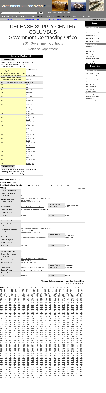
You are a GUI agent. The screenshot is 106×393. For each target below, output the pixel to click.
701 (77, 356)
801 (15, 367)
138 (23, 299)
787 (37, 365)
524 (50, 338)
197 (32, 305)
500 (28, 336)
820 (15, 369)
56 (30, 291)
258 (50, 310)
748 (32, 362)
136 (15, 299)
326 (15, 318)
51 (12, 291)
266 (1, 313)
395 (68, 324)
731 (41, 360)
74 (12, 293)
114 (1, 297)
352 (46, 320)
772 (55, 364)
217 (37, 307)
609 (6, 348)
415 (72, 326)
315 (50, 316)
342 (1, 320)
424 (28, 328)
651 (23, 352)
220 (50, 307)
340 (77, 318)
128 (63, 297)
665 (1, 354)
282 (72, 313)
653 (32, 352)
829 (55, 369)
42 (63, 289)
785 (28, 365)
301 (72, 314)
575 (23, 344)
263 (72, 310)
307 (15, 316)
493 (81, 334)
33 (30, 289)
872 (77, 373)
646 (1, 352)
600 (50, 346)
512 (81, 336)
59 (41, 291)
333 (46, 318)
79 (30, 293)
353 (50, 320)
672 (32, 354)
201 (50, 305)
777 (77, 364)
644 (77, 350)
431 (59, 328)
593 (19, 346)
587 (77, 344)
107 (54, 295)
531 (81, 338)
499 (23, 336)
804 (28, 367)
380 (1, 324)
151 (81, 299)
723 (6, 360)
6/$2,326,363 (29, 92)
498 (19, 336)
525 (55, 338)
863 (37, 373)
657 (50, 352)
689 (23, 356)
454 (77, 330)
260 (59, 310)
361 (1, 322)
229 (6, 309)
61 (49, 291)
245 (77, 309)
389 (41, 324)
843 (32, 371)
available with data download (75, 283)
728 (28, 360)
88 (63, 293)
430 (55, 328)
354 (55, 320)
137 (19, 299)
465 (41, 332)
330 (32, 318)
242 (63, 309)
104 (41, 295)
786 (32, 365)
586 (72, 344)
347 (23, 320)
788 (41, 365)
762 (10, 364)
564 (59, 342)
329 (28, 318)
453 (72, 330)
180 (41, 303)
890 (72, 375)
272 (28, 313)
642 (68, 350)
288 (15, 314)
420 (10, 328)
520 (32, 338)
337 (63, 318)
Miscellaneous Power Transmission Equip (32, 267)
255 (37, 310)
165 (59, 301)
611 (15, 348)
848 (55, 371)
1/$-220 (28, 84)
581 (50, 344)
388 (37, 324)
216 (32, 307)
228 (1, 309)
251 (19, 310)
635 (37, 350)
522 (41, 338)
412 (59, 326)
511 (77, 336)
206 (72, 305)
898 (23, 377)
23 (79, 287)
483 (37, 334)
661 (68, 352)
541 (41, 340)
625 (77, 348)
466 (46, 332)
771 (50, 364)
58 (38, 291)
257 (46, 310)
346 (19, 320)
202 (55, 305)
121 (32, 297)
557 (28, 342)
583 (59, 344)
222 (59, 307)
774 (63, 364)
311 (32, 316)
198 (37, 305)
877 (15, 375)
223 (63, 307)
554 (15, 342)
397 (77, 324)
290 (23, 314)
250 (15, 310)
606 (77, 346)
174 (15, 303)
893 (1, 377)
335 (55, 318)
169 (77, 301)
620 (55, 348)
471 (68, 332)
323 (1, 318)
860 (23, 373)
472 (72, 332)
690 (28, 356)
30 (19, 289)
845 (41, 371)
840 (19, 371)
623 (68, 348)
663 (77, 352)
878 (19, 375)
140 (32, 299)
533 (6, 340)
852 (72, 371)
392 (55, 324)
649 (15, 352)
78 (27, 293)
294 (41, 314)
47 (82, 289)
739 (77, 360)
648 (10, 352)
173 (10, 303)
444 (32, 330)
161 (41, 301)
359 (77, 320)
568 (77, 342)
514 (6, 338)
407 (37, 326)
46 (78, 289)
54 (23, 291)
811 (59, 367)
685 (6, 356)
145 (55, 299)
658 (55, 352)
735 (59, 360)
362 (6, 322)
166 (63, 301)
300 (68, 314)
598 (41, 346)
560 (41, 342)
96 (8, 295)
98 (16, 295)
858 (15, 373)
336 (59, 318)
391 (50, 324)
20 (68, 287)
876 (10, 375)
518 (23, 338)
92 (78, 293)
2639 (38, 377)
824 (32, 369)
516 (15, 338)
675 (46, 354)
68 (74, 291)
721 (81, 358)
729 (32, 360)
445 (37, 330)
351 (41, 320)
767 (32, 364)
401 (10, 326)
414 (68, 326)
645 (81, 350)
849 (59, 371)
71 (1, 293)
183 (55, 303)
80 (34, 293)
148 (68, 299)
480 (23, 334)
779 (1, 365)
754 (59, 362)
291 (28, 314)
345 (15, 320)
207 (77, 305)
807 (41, 367)
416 (77, 326)
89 (67, 293)
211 (10, 307)
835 (81, 369)
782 (15, 365)
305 (6, 316)
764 (19, 364)
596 (32, 346)
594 (23, 346)
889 (68, 375)
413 (63, 326)
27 (8, 289)
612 (19, 348)
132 (81, 297)
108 (59, 295)
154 (10, 301)
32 (27, 289)
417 (81, 326)
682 (77, 354)
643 (72, 350)
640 (59, 350)
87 (60, 293)
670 (23, 354)
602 (59, 346)
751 (46, 362)
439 (10, 330)
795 (72, 365)
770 (46, 364)
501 (32, 336)
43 (67, 289)
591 (10, 346)
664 (81, 352)
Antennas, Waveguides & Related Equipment (33, 237)
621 (59, 348)
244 (72, 309)
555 (19, 342)
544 (55, 340)
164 (55, 301)
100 (23, 295)
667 (10, 354)
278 (55, 313)
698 (63, 356)
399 (1, 326)
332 (41, 318)
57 (34, 291)
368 (32, 322)
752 (50, 362)
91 (74, 293)
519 (28, 338)
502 (37, 336)
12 (39, 287)
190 (1, 305)
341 (81, 318)
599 (46, 346)
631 (19, 350)
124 (46, 297)
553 (10, 342)
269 (15, 313)
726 (19, 360)
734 (55, 360)
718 (68, 358)
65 (63, 291)
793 (63, 365)
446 (41, 330)
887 (59, 375)
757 (72, 362)
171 (1, 303)
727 (23, 360)
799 (6, 367)
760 (1, 364)
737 (68, 360)
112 (77, 295)
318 (63, 316)
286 (6, 314)
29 (16, 289)
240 (55, 309)
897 (19, 377)
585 (68, 344)
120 (28, 297)
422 (19, 328)
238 (46, 309)
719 (72, 358)
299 (63, 314)
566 (68, 342)
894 (6, 377)
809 (50, 367)
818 (6, 369)
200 (46, 305)
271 (23, 313)
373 (55, 322)
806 (37, 367)
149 (72, 299)
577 (32, 344)
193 (15, 305)
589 (1, 346)
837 (6, 371)
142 (41, 299)
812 (63, 367)
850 (63, 371)
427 (41, 328)
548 (72, 340)
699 (68, 356)
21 (72, 287)
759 (81, 362)
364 (15, 322)
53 (19, 291)
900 (32, 377)
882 (37, 375)
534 (10, 340)
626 (81, 348)
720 (77, 358)
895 (10, 377)
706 (15, 358)
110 (68, 295)
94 (1, 295)
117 (15, 297)
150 (77, 299)
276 (46, 313)
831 (63, 369)
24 (83, 287)
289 (19, 314)
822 (23, 369)
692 (37, 356)
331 (37, 318)
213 (19, 307)
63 (56, 291)
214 (23, 307)
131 (77, 297)
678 (59, 354)
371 (46, 322)
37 (45, 289)
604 (68, 346)
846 (46, 371)
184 (59, 303)
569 (81, 342)
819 (10, 369)
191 (6, 305)
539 (32, 340)
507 (59, 336)
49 (5, 291)
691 (32, 356)
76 (19, 293)
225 (72, 307)
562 (50, 342)
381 (6, 324)
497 (15, 336)
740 (81, 360)
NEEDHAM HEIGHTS (27, 201)
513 (1, 338)
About (76, 20)
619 (50, 348)
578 (37, 344)
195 (23, 305)
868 (59, 373)
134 (6, 299)
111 (72, 295)
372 (50, 322)
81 (38, 293)
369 (37, 322)
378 (77, 322)
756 (68, 362)
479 (19, 334)
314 (46, 316)
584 (63, 344)
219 (46, 307)
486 (50, 334)
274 (37, 313)
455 (81, 330)
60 (45, 291)
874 (1, 375)
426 (37, 328)
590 (6, 346)
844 (37, 371)
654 (37, 352)
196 (28, 305)
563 (55, 342)
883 (41, 375)
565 (63, 342)
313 (41, 316)
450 (59, 330)
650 (19, 352)
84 (49, 293)
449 (55, 330)
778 (81, 364)
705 (10, 358)
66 (67, 291)
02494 (38, 201)
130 (72, 297)
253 (28, 310)
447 (46, 330)
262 (68, 310)
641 (63, 350)
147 (63, 299)
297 (55, 314)
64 (60, 291)
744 (15, 362)
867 (55, 373)
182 (50, 303)
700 (72, 356)
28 (12, 289)
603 (63, 346)
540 (37, 340)
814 (72, 367)
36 (41, 289)
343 (6, 320)
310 (28, 316)
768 (37, 364)
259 (55, 310)
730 (37, 360)
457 (6, 332)
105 (45, 295)
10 (31, 287)
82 (41, 293)
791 (55, 365)
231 (15, 309)
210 (6, 307)
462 (28, 332)
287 (10, 314)
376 (68, 322)
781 (10, 365)
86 (56, 293)
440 (15, 330)
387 (32, 324)
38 (49, 289)
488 (59, 334)
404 (23, 326)
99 (19, 295)
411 (55, 326)
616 (37, 348)
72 (5, 293)
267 (6, 313)
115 (6, 297)
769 (41, 364)
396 (72, 324)
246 (81, 309)
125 (50, 297)
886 (55, 375)
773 (59, 364)
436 (81, 328)
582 (55, 344)
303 (81, 314)
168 (72, 301)
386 (28, 324)
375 (63, 322)
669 (19, 354)
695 (50, 356)
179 (37, 303)
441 (19, 330)
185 (63, 303)
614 (28, 348)
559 (37, 342)
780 (6, 365)
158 (28, 301)
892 (81, 375)
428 (46, 328)
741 (1, 362)
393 (59, 324)
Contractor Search (32, 20)
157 (23, 301)
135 (10, 299)
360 (81, 320)
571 (6, 344)
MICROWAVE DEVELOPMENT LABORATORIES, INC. (36, 198)
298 (59, 314)
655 (41, 352)
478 (15, 334)
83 (45, 293)
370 (41, 322)
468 (55, 332)
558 (32, 342)
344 (10, 320)
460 (19, 332)
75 (16, 293)
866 (50, 373)
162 (46, 301)
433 (68, 328)
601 (55, 346)
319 (68, 316)
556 (23, 342)
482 (32, 334)
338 (68, 318)
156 (19, 301)
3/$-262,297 (29, 89)
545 (59, 340)
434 (72, 328)
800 (10, 367)
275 (41, 313)
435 (77, 328)
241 (59, 309)
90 (71, 293)
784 (23, 365)
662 (72, 352)
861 (28, 373)
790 (50, 365)
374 (59, 322)
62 (52, 291)
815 (77, 367)
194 (19, 305)
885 (50, 375)
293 (37, 314)
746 (23, 362)
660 (63, 352)
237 (41, 309)
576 (28, 344)
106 (50, 295)
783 (19, 365)
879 (23, 375)
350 (37, 320)
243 (68, 309)
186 (68, 303)
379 (81, 322)
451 (63, 330)
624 (72, 348)
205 (68, 305)
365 (19, 322)
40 (56, 289)
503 (41, 336)
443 (28, 330)
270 (19, 313)
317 (59, 316)
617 (41, 348)
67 (71, 291)
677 (55, 354)
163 (50, 301)
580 (46, 344)
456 (1, 332)
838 (10, 371)
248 (6, 310)
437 (1, 330)
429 (50, 328)
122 (37, 297)
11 (35, 287)
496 (10, 336)
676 (50, 354)
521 (37, 338)
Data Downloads (54, 20)
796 (77, 365)
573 (15, 344)
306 (10, 316)
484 (41, 334)
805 (32, 367)
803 (23, 367)
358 (72, 320)
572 (10, 344)
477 (10, 334)
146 (59, 299)
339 (72, 318)
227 (81, 307)
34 (34, 289)
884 (46, 375)
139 (28, 299)
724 (10, 360)
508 (63, 336)
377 (72, 322)
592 (15, 346)
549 (77, 340)
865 (46, 373)
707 (19, 358)
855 (1, 373)
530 (77, 338)
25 (1, 289)
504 (46, 336)
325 (10, 318)
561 (46, 342)
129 (68, 297)
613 (23, 348)
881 (32, 375)
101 (28, 295)
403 (19, 326)
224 (68, 307)
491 (72, 334)
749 (37, 362)
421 (15, 328)
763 (15, 364)
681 (72, 354)
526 (59, 338)
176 (23, 303)
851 (68, 371)
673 (37, 354)
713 (46, 358)
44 (71, 289)
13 (42, 287)
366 (23, 322)
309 (23, 316)
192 (10, 305)
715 (55, 358)
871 (72, 373)
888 (63, 375)
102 (32, 295)
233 (23, 309)
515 (10, 338)
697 (59, 356)
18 (61, 287)
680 (68, 354)
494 (1, 336)
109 (63, 295)
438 (6, 330)
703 (1, 358)
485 (46, 334)
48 (1, 291)
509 (68, 336)
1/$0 (27, 87)
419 (6, 328)
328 (23, 318)
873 (81, 373)
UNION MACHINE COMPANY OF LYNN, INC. (34, 259)
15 (50, 287)
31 (23, 289)
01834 (34, 262)
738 (72, 360)
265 (81, 310)
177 (28, 303)
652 (28, 352)
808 (46, 367)
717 (63, 358)
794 (68, 365)
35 (38, 289)
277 (50, 313)
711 (37, 358)
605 (72, 346)
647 (6, 352)
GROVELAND (25, 262)
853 (77, 371)
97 (12, 295)
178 (32, 303)
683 (81, 354)
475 (1, 334)
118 (19, 297)
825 (37, 369)
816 (81, 367)
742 (6, 362)
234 (28, 309)
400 (6, 326)
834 (77, 369)
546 (63, 340)
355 (59, 320)
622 (63, 348)
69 (78, 291)
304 (1, 316)
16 (53, 287)
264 (77, 310)
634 (32, 350)
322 (81, 316)
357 (68, 320)
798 (1, 367)
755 (63, 362)
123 (41, 297)
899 (28, 377)
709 (28, 358)
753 (55, 362)
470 (63, 332)
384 (19, 324)
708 (23, 358)
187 (72, 303)
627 (1, 350)
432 (63, 328)
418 (1, 328)
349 (32, 320)
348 (28, 320)
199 (41, 305)
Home (9, 20)
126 (55, 297)
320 (72, 316)
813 (68, 367)
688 (19, 356)
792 (59, 365)
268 (10, 313)
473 (77, 332)
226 (77, 307)
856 (6, 373)
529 (72, 338)
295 (46, 314)
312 (37, 316)
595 (28, 346)
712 (41, 358)
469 (59, 332)
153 (6, 301)
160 (37, 301)
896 (15, 377)
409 (46, 326)
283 (77, 313)
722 (1, 360)
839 (15, 371)
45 (74, 289)
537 (23, 340)
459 (15, 332)
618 (46, 348)
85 (52, 293)
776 (72, 364)
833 (72, 369)
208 (81, 305)
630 (15, 350)
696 (55, 356)
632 (23, 350)
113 (81, 295)
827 (46, 369)
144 (50, 299)
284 (81, 313)
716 (59, 358)
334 (50, 318)
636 (41, 350)
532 (1, 340)
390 (46, 324)
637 (46, 350)
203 (59, 305)
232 (19, 309)
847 (50, 371)
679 (63, 354)
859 (19, 373)
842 (28, 371)
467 (50, 332)
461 (23, 332)
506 (55, 336)
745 (19, 362)
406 (32, 326)
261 (63, 310)
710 (32, 358)
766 (28, 364)
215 (28, 307)
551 (1, 342)
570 (1, 344)
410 (50, 326)
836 (1, 371)
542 (46, 340)
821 (19, 369)
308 (19, 316)
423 (23, 328)
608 (1, 348)
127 (59, 297)
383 (15, 324)
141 (37, 299)
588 (81, 344)
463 (32, 332)
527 (63, 338)
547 (68, 340)
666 (6, 354)
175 (19, 303)
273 (32, 313)
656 (46, 352)
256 (41, 310)
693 (41, 356)
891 (77, 375)
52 (16, 291)
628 (6, 350)
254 (32, 310)
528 (68, 338)
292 (32, 314)
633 (28, 350)
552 (6, 342)
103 (37, 295)
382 (10, 324)
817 (1, 369)
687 (15, 356)
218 (41, 307)
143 (46, 299)
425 (32, 328)
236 (37, 309)
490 (68, 334)
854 (81, 371)
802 (19, 367)
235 (32, 309)
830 (59, 369)
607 (81, 346)
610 (10, 348)
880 (28, 375)
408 (41, 326)
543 (50, 340)
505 (50, 336)
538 (28, 340)
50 (8, 291)
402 (15, 326)
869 (63, 373)
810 (55, 367)
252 (23, 310)
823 (28, 369)
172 (6, 303)
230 (10, 309)
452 (68, 330)
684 (1, 356)
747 (28, 362)
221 (55, 307)
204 (63, 305)
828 (50, 369)
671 (28, 354)
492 (77, 334)
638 (50, 350)
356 (63, 320)
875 (6, 375)
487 (55, 334)
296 (50, 314)
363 (10, 322)
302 (77, 314)
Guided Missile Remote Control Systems (32, 207)
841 (23, 371)
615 (32, 348)
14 (46, 287)
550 (81, 340)
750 (41, 362)
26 (5, 289)
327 (19, 318)
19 (64, 287)
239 (50, 309)
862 (32, 373)
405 (28, 326)
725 (15, 360)
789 (46, 365)
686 (10, 356)
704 (6, 358)
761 (6, 364)
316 (55, 316)
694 (46, 356)
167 (68, 301)
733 (50, 360)
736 (63, 360)
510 (72, 336)
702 (81, 356)
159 (32, 301)
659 (59, 352)
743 (10, 362)
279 (59, 313)
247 (1, 310)
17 (57, 287)
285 (1, 314)
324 (6, 318)
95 (5, 295)
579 (41, 344)
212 (15, 307)
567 (72, 342)
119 (23, 297)
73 (8, 293)
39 (52, 289)
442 (23, 330)
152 (1, 301)
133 (1, 299)
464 (37, 332)
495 (6, 336)
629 (10, 350)
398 (81, 324)
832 (68, 369)
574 (19, 344)
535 (15, 340)
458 (10, 332)
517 (19, 338)
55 (27, 291)
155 (15, 301)
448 (50, 330)
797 (81, 365)
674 (41, 354)
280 (63, 313)
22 (75, 287)
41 (60, 289)
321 (77, 316)
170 (81, 301)
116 (10, 297)
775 (68, 364)
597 (37, 346)
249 (10, 310)
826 (41, 369)
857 (10, 373)
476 (6, 334)
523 (46, 338)
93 (82, 293)
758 (77, 362)
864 (41, 373)
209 (1, 307)
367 (28, 322)
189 (81, 303)
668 (15, 354)
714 (50, 358)
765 (23, 364)
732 (46, 360)
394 (63, 324)
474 (81, 332)
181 (46, 303)
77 (23, 293)
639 (55, 350)
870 (68, 373)
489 (63, 334)
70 (82, 291)
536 (19, 340)
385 (23, 324)
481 (28, 334)
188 (77, 303)
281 (68, 313)
